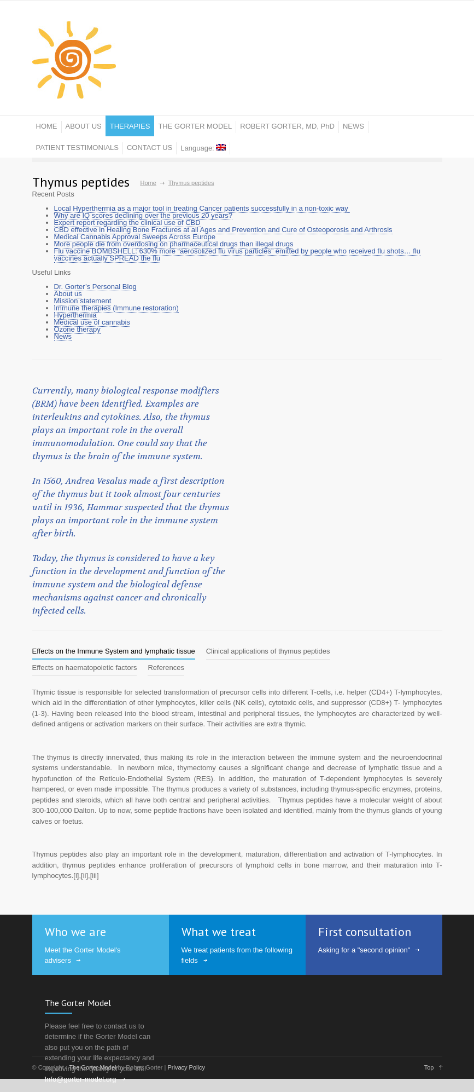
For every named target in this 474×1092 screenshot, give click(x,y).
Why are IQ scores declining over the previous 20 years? (143, 215)
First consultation (364, 931)
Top (429, 1067)
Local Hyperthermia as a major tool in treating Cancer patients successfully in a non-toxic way (202, 208)
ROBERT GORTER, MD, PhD (287, 126)
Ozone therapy (77, 329)
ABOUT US (84, 126)
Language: (203, 148)
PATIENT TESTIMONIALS (77, 147)
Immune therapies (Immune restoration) (116, 308)
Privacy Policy (185, 1067)
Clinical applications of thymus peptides (268, 651)
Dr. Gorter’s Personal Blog (95, 286)
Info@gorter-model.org (80, 1079)
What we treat (219, 931)
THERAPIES (130, 126)
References (166, 667)
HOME (46, 126)
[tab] (113, 651)
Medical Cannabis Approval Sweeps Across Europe (135, 237)
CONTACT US (149, 147)
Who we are (75, 931)
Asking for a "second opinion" (364, 950)
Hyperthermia (75, 315)
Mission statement (83, 301)
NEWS (353, 126)
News (63, 336)
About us (68, 294)
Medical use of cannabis (92, 322)
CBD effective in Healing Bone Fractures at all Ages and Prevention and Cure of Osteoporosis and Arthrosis (223, 230)
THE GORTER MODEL (195, 126)
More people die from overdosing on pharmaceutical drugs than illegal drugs (174, 244)
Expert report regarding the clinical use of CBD (127, 222)
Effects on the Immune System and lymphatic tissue (113, 651)
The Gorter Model (78, 1002)
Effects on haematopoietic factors (84, 667)
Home (148, 183)
